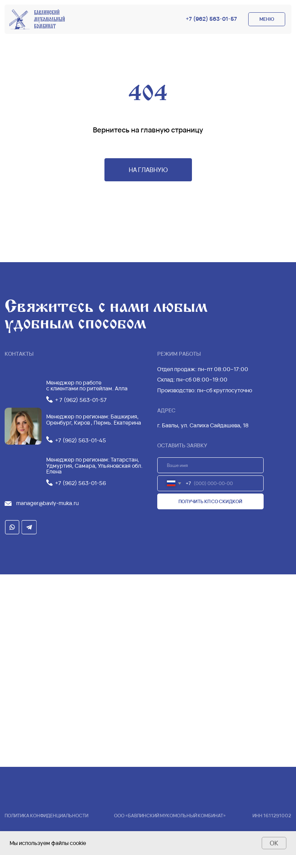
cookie (78, 843)
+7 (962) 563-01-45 (80, 440)
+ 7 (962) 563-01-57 (81, 399)
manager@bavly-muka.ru (47, 503)
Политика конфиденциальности (46, 815)
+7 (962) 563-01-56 (80, 483)
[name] (210, 465)
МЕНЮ (266, 19)
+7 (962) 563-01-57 (211, 18)
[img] (37, 19)
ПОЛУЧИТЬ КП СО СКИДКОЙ (210, 501)
